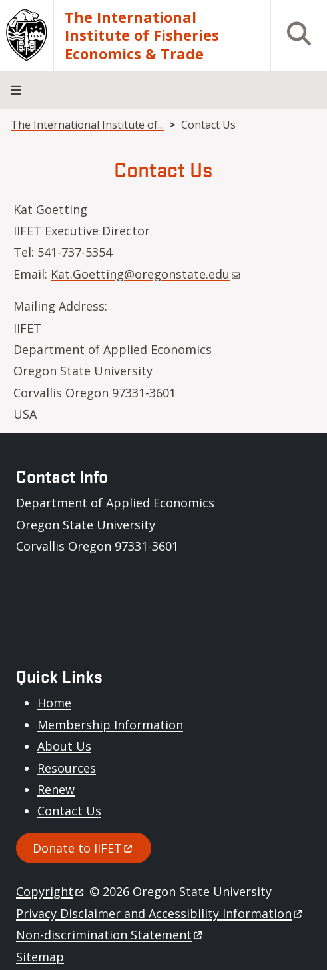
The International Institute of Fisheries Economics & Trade (142, 35)
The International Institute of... (87, 124)
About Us (64, 746)
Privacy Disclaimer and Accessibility (160, 913)
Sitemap (40, 957)
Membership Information (110, 725)
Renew (56, 789)
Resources (66, 768)
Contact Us (69, 811)
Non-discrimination (110, 935)
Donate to (84, 848)
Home (54, 703)
